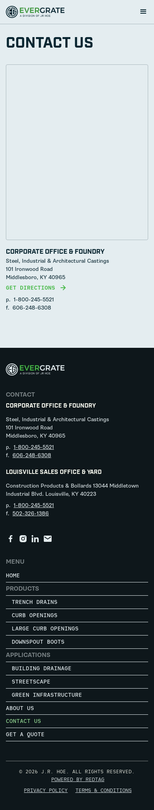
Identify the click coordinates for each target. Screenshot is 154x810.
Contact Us (23, 721)
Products (22, 589)
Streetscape (31, 681)
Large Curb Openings (45, 628)
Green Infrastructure (47, 694)
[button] (143, 11)
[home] (35, 12)
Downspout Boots (38, 641)
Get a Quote (25, 734)
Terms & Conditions (103, 790)
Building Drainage (42, 668)
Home (13, 575)
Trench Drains (34, 601)
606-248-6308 (32, 307)
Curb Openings (34, 615)
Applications (28, 655)
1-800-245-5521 (34, 299)
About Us (20, 708)
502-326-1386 (31, 513)
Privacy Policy (46, 790)
